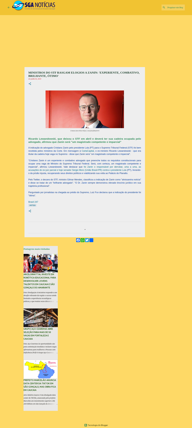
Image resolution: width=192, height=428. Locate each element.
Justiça (32, 205)
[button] (29, 84)
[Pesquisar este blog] (172, 7)
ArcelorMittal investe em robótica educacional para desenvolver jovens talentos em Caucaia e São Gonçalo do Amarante (40, 281)
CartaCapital (88, 151)
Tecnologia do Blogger (96, 425)
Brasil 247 (33, 202)
